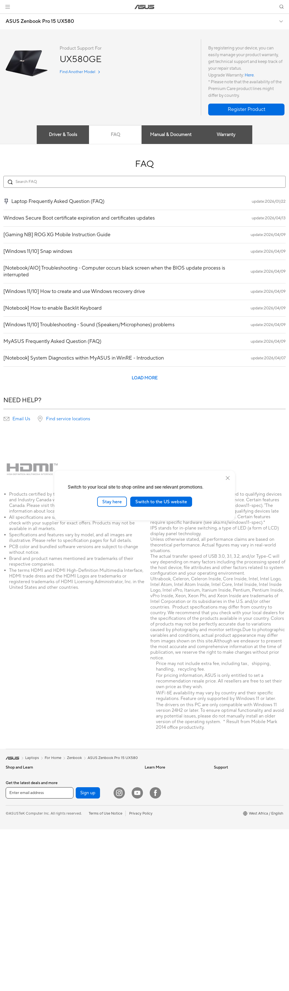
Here (249, 75)
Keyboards (83, 861)
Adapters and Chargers (93, 895)
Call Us (151, 843)
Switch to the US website (161, 501)
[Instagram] (119, 954)
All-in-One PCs (18, 836)
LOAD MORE (145, 378)
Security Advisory (159, 852)
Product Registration (162, 826)
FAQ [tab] (115, 134)
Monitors (13, 827)
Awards (220, 784)
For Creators (16, 801)
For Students (16, 810)
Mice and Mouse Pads (92, 869)
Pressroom (223, 810)
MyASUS (152, 860)
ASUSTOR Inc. (226, 818)
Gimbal (80, 920)
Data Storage (85, 793)
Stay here (112, 501)
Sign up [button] (87, 954)
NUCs (11, 861)
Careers (220, 843)
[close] (227, 478)
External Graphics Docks (26, 920)
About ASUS (224, 776)
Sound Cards (85, 776)
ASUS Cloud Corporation (235, 826)
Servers (80, 835)
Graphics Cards (19, 904)
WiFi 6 (79, 810)
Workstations (17, 878)
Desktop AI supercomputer (96, 844)
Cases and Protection (92, 886)
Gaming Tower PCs (21, 852)
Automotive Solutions (163, 793)
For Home (14, 784)
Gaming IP (82, 929)
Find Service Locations (163, 818)
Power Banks (85, 912)
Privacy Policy (141, 975)
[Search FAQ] (144, 182)
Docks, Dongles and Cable (96, 903)
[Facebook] (155, 954)
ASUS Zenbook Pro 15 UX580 (40, 21)
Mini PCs (13, 869)
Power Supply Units (22, 929)
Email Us (21, 419)
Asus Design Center (161, 776)
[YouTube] (137, 954)
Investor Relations (229, 793)
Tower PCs (14, 844)
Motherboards (18, 895)
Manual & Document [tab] (171, 134)
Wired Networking (89, 827)
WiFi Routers (85, 818)
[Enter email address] (39, 954)
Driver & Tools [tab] (62, 134)
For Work (13, 793)
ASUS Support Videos (163, 869)
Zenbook (74, 758)
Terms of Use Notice (105, 975)
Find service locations (68, 419)
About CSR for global (232, 801)
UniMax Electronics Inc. (233, 835)
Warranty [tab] (227, 134)
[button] (7, 6)
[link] (144, 7)
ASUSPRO (153, 784)
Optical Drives (86, 784)
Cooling (12, 912)
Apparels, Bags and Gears (95, 878)
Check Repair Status (162, 810)
